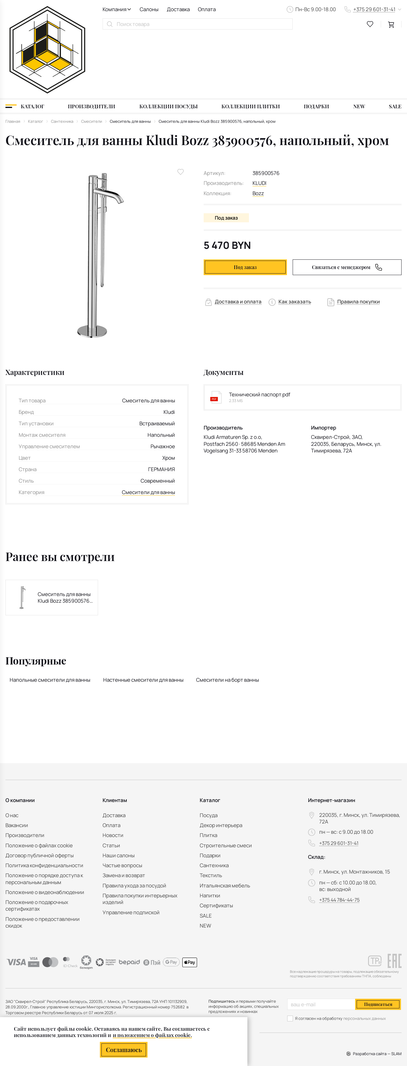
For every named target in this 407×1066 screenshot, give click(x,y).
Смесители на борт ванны (227, 616)
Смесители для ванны (148, 428)
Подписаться (378, 1004)
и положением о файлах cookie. (152, 1035)
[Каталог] (24, 42)
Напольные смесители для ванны (50, 616)
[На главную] (47, 18)
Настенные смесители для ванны (143, 616)
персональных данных (364, 1018)
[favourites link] (370, 24)
